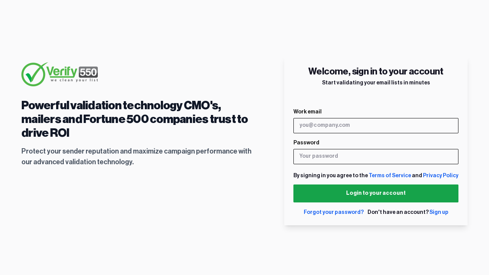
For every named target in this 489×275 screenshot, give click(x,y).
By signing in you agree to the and (375, 175)
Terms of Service (390, 175)
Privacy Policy (440, 175)
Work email (307, 112)
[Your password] (375, 156)
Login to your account (376, 193)
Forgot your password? (334, 212)
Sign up (439, 212)
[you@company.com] (375, 125)
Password (306, 143)
